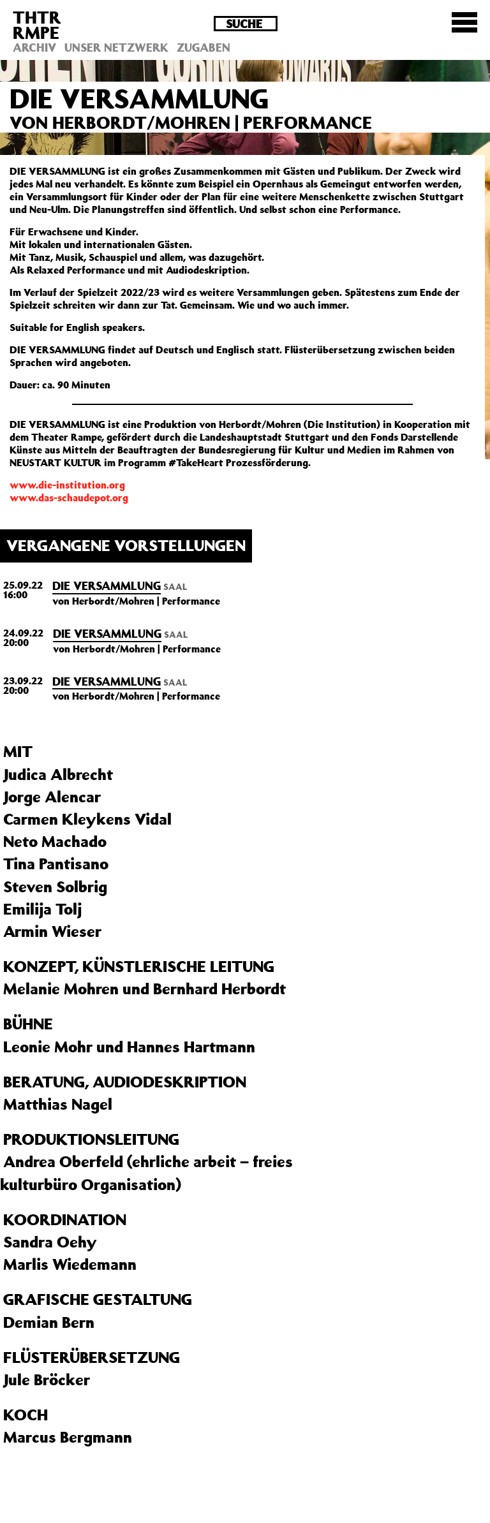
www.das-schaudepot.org (69, 497)
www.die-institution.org (67, 484)
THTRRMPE (37, 24)
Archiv (34, 47)
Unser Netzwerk (116, 47)
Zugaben (203, 47)
